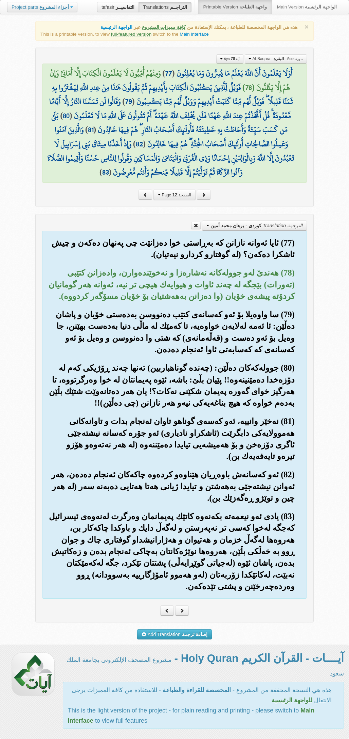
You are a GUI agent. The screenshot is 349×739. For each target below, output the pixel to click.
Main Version (307, 7)
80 (66, 115)
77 (168, 73)
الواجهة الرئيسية (116, 27)
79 (128, 101)
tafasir (118, 7)
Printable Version (235, 7)
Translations (165, 7)
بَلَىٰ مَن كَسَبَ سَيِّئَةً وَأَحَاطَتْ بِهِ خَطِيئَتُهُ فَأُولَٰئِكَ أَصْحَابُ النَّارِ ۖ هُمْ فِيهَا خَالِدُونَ (169, 123)
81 (90, 129)
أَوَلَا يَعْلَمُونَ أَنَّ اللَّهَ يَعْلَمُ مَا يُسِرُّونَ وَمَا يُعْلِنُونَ (234, 73)
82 (139, 144)
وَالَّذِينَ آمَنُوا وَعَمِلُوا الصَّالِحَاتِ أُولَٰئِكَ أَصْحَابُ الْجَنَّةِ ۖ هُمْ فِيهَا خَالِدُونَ (171, 137)
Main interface (194, 34)
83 (105, 172)
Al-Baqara (276, 58)
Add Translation (175, 634)
